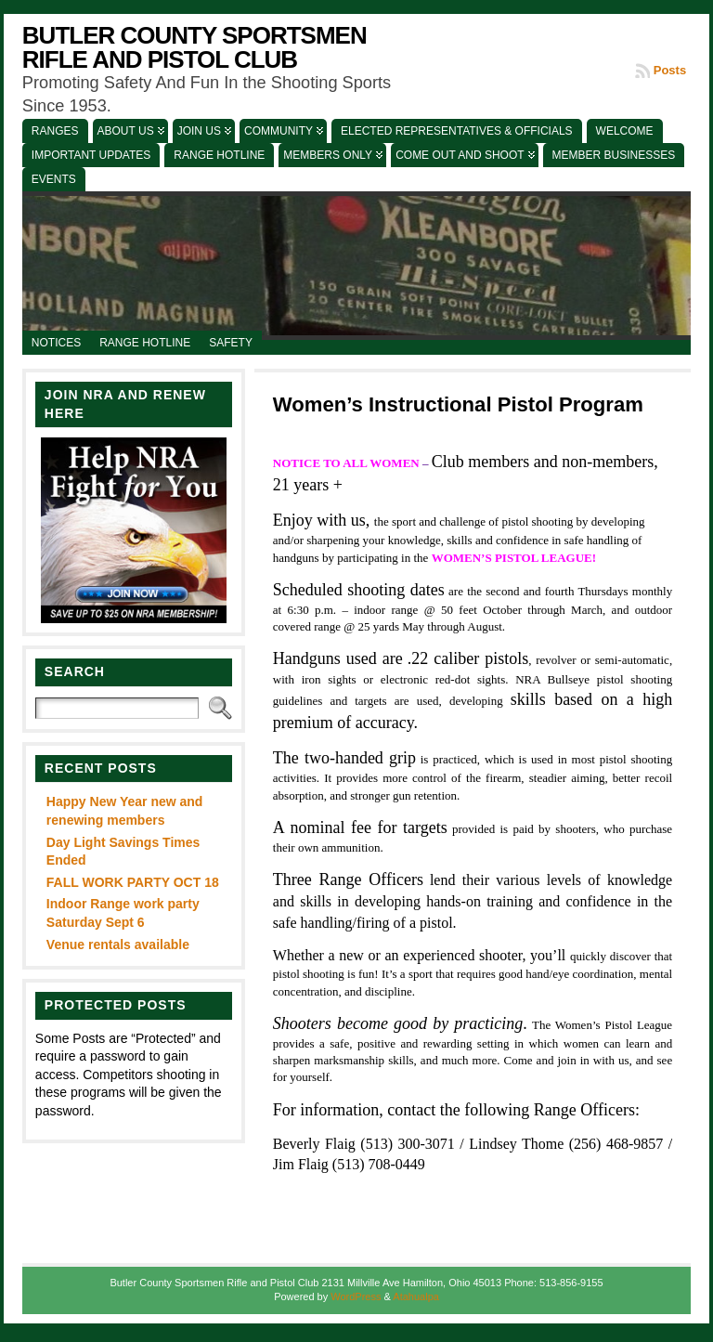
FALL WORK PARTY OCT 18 (132, 882)
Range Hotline (144, 342)
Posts (670, 70)
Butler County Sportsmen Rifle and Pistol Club (194, 47)
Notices (56, 342)
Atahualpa (416, 1296)
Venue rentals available (117, 944)
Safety (231, 342)
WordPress (356, 1296)
